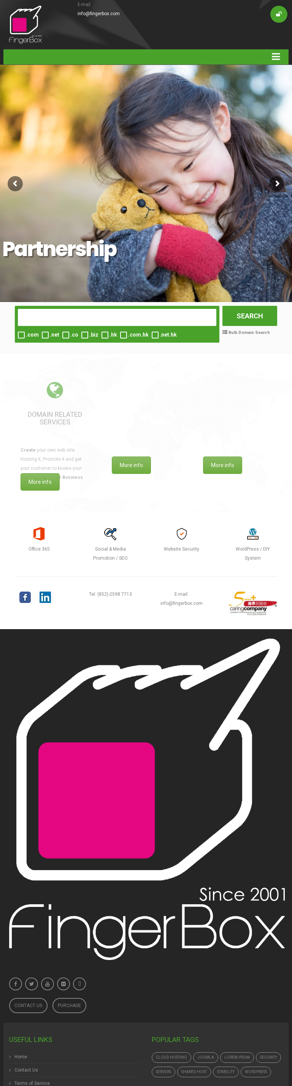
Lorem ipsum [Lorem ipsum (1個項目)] (237, 1057)
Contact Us (28, 1005)
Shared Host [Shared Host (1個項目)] (194, 1072)
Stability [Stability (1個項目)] (226, 1072)
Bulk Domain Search (248, 332)
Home (20, 1056)
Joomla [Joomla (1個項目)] (205, 1057)
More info (40, 482)
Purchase (69, 1005)
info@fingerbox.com (99, 13)
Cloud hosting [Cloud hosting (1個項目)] (171, 1057)
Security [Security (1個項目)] (268, 1057)
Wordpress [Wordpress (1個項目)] (256, 1072)
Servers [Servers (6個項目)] (163, 1072)
